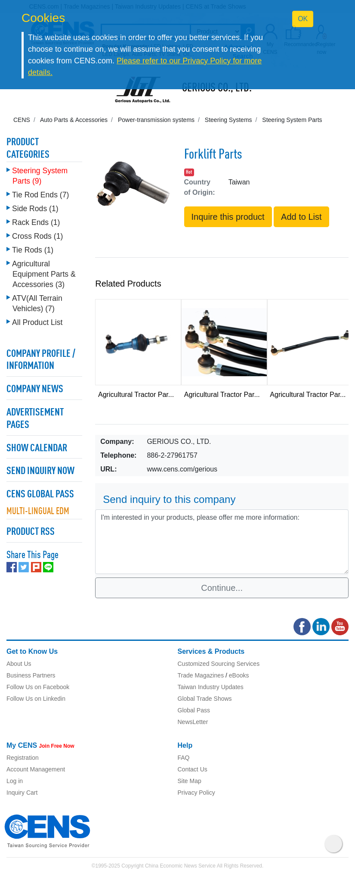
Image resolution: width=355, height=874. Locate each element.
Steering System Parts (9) (40, 175)
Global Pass (194, 710)
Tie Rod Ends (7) (40, 194)
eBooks (239, 675)
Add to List (301, 217)
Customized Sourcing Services (219, 663)
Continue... (222, 588)
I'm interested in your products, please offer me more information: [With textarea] (222, 541)
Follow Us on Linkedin (35, 698)
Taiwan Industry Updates (211, 687)
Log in (14, 780)
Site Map (189, 780)
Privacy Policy (196, 792)
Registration (22, 757)
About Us (18, 663)
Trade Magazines (201, 675)
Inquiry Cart (21, 792)
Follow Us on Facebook (37, 687)
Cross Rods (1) (37, 236)
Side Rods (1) (35, 208)
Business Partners (31, 675)
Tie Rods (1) (32, 250)
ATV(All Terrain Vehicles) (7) (37, 303)
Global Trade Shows (205, 698)
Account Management (35, 769)
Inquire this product (228, 217)
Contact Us (192, 769)
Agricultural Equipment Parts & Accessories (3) (44, 274)
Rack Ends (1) (36, 222)
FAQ (184, 757)
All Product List (37, 322)
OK (303, 18)
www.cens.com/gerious (182, 469)
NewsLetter (193, 721)
